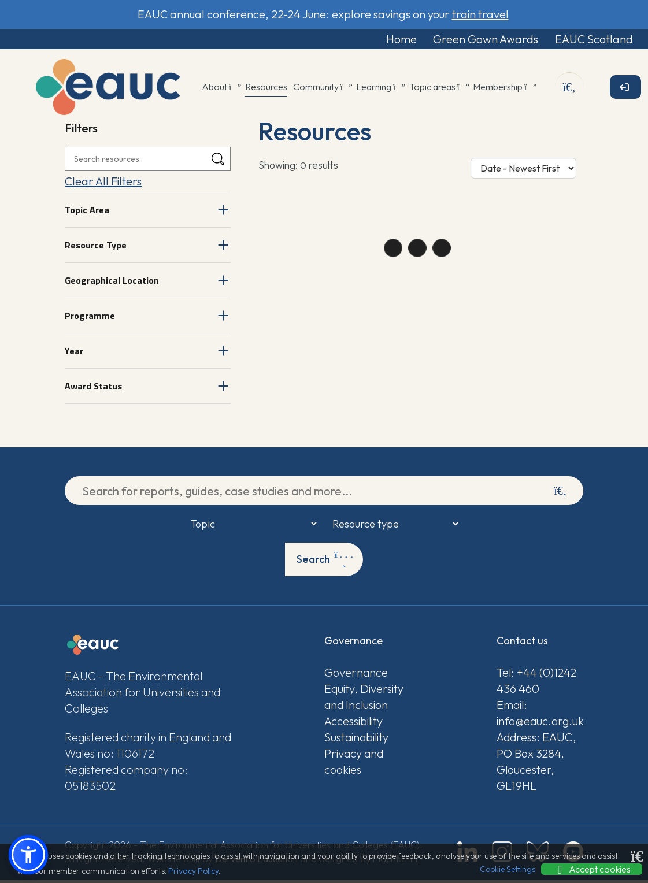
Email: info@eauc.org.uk (540, 715)
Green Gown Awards (465, 40)
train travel (480, 14)
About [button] (220, 89)
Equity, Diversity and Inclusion (363, 699)
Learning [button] (379, 89)
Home (371, 40)
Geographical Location (112, 283)
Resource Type (96, 248)
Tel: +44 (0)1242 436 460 (536, 683)
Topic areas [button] (438, 89)
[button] (28, 854)
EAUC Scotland (583, 40)
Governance (356, 675)
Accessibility (353, 724)
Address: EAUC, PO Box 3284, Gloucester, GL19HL (536, 764)
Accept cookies (592, 869)
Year (74, 353)
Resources (266, 89)
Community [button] (322, 89)
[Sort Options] (523, 171)
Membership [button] (504, 89)
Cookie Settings (507, 869)
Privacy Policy (193, 871)
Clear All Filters (103, 184)
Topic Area (87, 212)
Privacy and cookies (353, 764)
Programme (90, 318)
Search (325, 562)
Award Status (93, 389)
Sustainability (356, 740)
